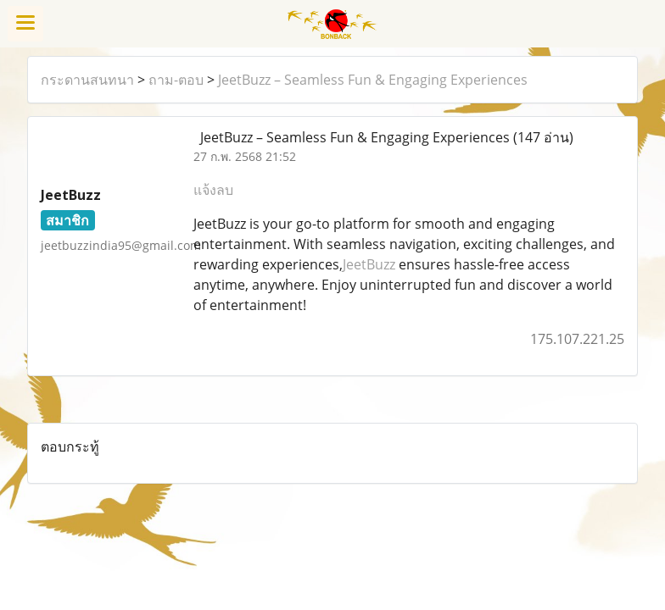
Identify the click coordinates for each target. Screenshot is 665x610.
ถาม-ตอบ (176, 79)
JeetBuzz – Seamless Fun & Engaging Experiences (373, 79)
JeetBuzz (369, 264)
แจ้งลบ (213, 189)
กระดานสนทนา (87, 79)
